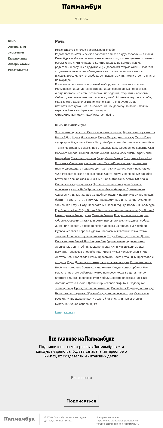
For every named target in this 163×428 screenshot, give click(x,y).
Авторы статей (18, 64)
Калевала (81, 256)
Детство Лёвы (64, 256)
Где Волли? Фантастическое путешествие (110, 210)
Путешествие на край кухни (111, 184)
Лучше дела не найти (80, 298)
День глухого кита (87, 262)
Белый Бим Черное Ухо (90, 241)
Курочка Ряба (78, 189)
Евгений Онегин (102, 215)
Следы (116, 267)
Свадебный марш (103, 194)
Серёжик (73, 220)
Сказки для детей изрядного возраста (105, 220)
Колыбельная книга (134, 251)
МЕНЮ (80, 19)
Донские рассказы (122, 277)
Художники (16, 52)
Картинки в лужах (108, 251)
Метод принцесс (105, 272)
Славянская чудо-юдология (73, 184)
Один (70, 262)
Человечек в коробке (82, 251)
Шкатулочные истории (114, 262)
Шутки (76, 137)
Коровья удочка (89, 231)
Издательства (18, 69)
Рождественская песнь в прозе (82, 173)
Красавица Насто (109, 256)
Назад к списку (65, 312)
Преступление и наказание (92, 288)
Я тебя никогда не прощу (93, 246)
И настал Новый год (129, 194)
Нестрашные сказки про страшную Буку (91, 147)
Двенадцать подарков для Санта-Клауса (92, 168)
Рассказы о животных (115, 231)
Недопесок (85, 277)
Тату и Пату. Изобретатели (103, 142)
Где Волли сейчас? (68, 210)
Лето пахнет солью (135, 142)
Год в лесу (78, 142)
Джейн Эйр (95, 283)
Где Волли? (146, 210)
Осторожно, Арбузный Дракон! (129, 178)
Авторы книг (17, 46)
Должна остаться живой (71, 283)
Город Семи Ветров (110, 158)
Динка (73, 277)
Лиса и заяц (89, 137)
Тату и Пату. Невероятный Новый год (96, 204)
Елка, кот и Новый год (138, 158)
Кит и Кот (117, 246)
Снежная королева (83, 158)
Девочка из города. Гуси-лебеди (125, 225)
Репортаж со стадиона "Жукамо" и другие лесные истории (94, 293)
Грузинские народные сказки (126, 241)
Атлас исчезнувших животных (86, 236)
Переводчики (17, 58)
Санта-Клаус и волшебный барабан (128, 173)
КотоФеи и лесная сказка (72, 178)
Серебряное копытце (133, 147)
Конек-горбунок (132, 267)
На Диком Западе (79, 194)
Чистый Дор (63, 137)
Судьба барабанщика (82, 303)
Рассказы (142, 277)
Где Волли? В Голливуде (138, 204)
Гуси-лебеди (101, 277)
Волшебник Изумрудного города (132, 288)
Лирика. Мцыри (65, 246)
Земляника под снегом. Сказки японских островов (88, 132)
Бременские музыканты (139, 132)
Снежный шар (99, 178)
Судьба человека (66, 231)
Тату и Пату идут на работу (95, 199)
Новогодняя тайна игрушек (73, 215)
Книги (12, 40)
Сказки (92, 256)
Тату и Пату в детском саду (116, 137)
